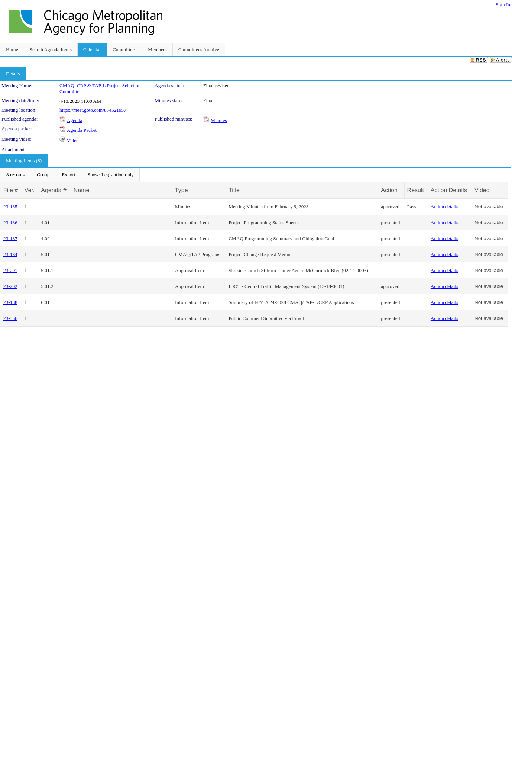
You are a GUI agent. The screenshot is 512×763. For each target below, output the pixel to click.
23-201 (10, 270)
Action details (444, 206)
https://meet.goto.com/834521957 (92, 110)
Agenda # (54, 190)
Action (389, 190)
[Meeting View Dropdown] (111, 174)
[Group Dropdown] (43, 174)
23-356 (10, 318)
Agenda (74, 120)
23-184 (10, 254)
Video (73, 140)
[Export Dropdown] (68, 174)
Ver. (30, 190)
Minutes (219, 120)
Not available (488, 206)
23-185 (10, 206)
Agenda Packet (82, 130)
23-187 (10, 238)
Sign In (503, 4)
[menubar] (70, 175)
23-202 (10, 286)
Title (234, 190)
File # (10, 190)
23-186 (10, 222)
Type (181, 190)
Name (82, 190)
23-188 (10, 302)
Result (415, 190)
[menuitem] (15, 174)
